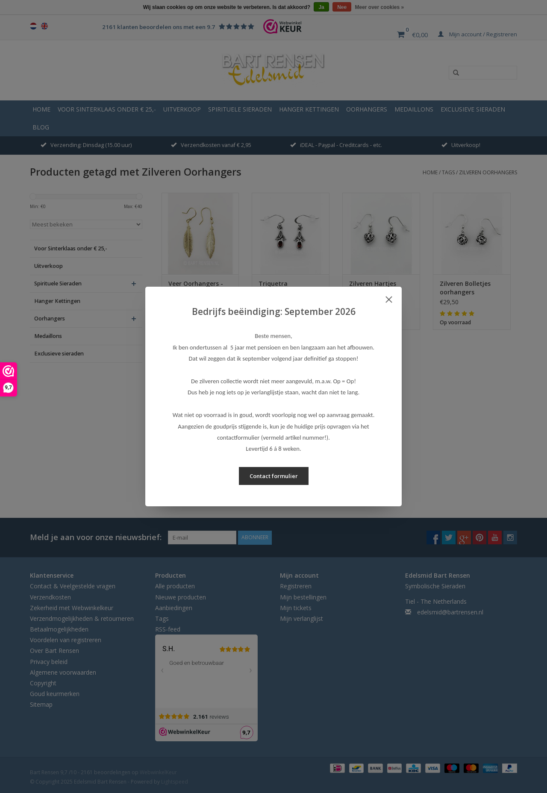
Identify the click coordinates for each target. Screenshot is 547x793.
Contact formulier (274, 476)
